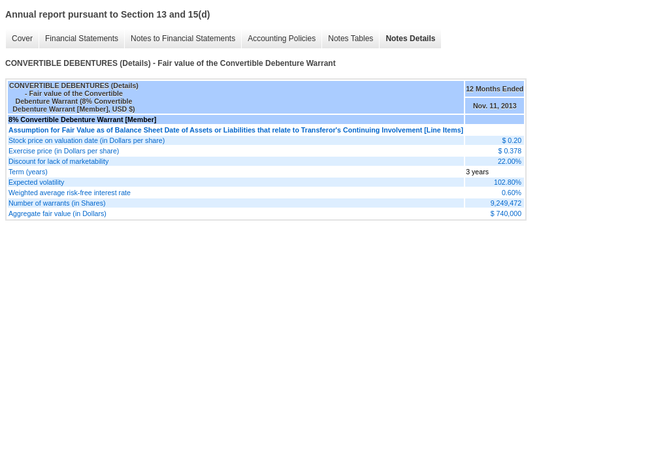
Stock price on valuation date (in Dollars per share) (86, 140)
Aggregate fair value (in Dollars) (57, 213)
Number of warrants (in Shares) (57, 203)
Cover (19, 39)
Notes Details (407, 39)
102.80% (507, 182)
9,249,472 (506, 203)
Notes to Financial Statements (179, 39)
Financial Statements (78, 39)
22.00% (509, 161)
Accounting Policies (278, 39)
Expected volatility (36, 182)
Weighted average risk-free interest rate (69, 192)
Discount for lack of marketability (58, 161)
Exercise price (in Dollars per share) (63, 151)
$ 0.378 (510, 151)
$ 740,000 (506, 213)
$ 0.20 (511, 140)
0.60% (511, 192)
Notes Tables (347, 39)
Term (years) (28, 172)
